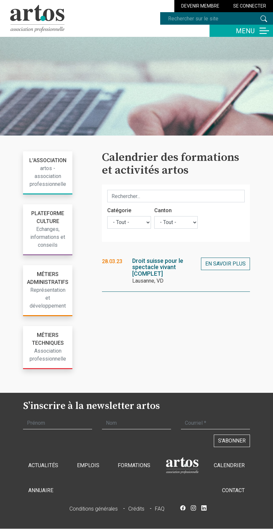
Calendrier (229, 465)
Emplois (88, 465)
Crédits (136, 509)
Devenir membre (200, 6)
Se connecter (249, 6)
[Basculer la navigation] (241, 31)
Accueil (182, 465)
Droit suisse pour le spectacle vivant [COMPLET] (157, 267)
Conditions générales (93, 509)
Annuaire (40, 490)
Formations (134, 465)
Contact (233, 490)
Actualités (43, 465)
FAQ (159, 509)
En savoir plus (225, 264)
